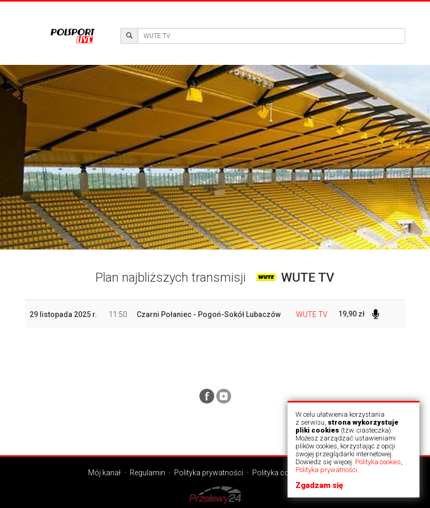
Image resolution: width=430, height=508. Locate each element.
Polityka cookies (378, 462)
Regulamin (147, 472)
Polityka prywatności (326, 470)
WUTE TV (312, 314)
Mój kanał (104, 472)
